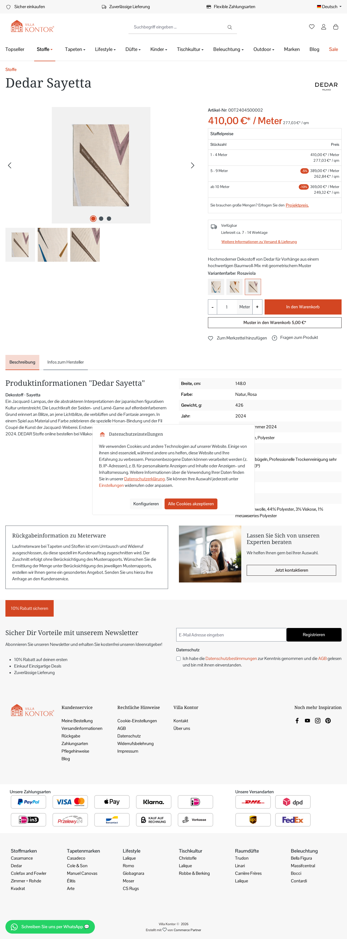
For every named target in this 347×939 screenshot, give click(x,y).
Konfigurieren (146, 504)
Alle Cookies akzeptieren (191, 504)
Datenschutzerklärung (144, 479)
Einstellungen (111, 485)
